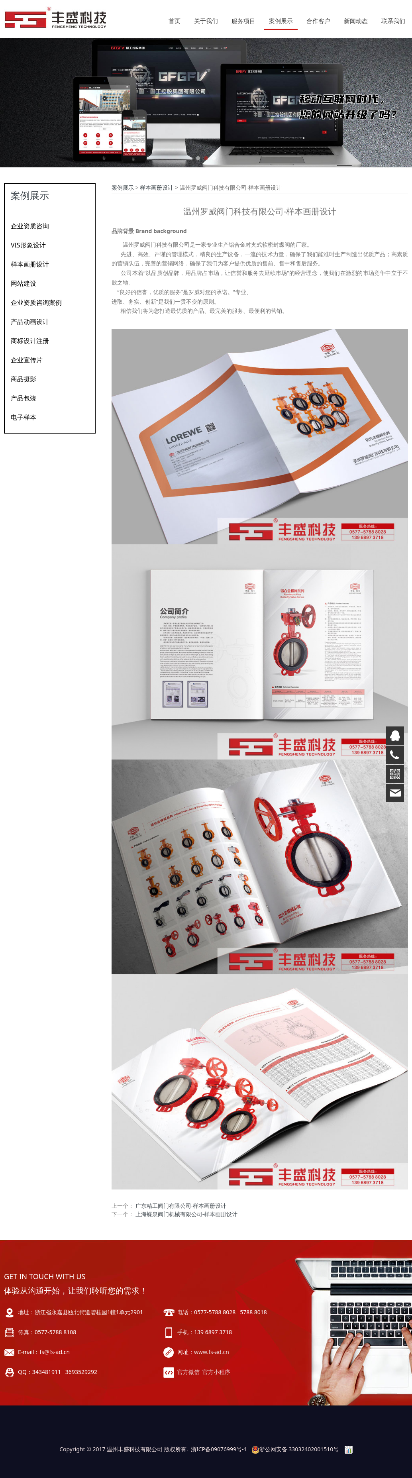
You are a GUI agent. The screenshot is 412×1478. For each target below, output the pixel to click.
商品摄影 (23, 379)
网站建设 (23, 283)
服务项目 (243, 21)
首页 (174, 21)
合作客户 (318, 21)
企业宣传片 (27, 359)
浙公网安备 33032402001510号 (295, 1449)
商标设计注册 (30, 340)
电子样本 (23, 417)
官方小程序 (216, 1372)
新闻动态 (356, 21)
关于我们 (206, 21)
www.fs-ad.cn (211, 1352)
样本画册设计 (30, 264)
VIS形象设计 (28, 245)
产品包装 (23, 398)
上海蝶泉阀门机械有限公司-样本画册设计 (186, 1214)
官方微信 (188, 1372)
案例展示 (281, 21)
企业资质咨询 (30, 226)
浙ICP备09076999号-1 (219, 1449)
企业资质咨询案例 (36, 302)
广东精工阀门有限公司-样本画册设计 (181, 1205)
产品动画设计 (30, 321)
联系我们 (393, 21)
